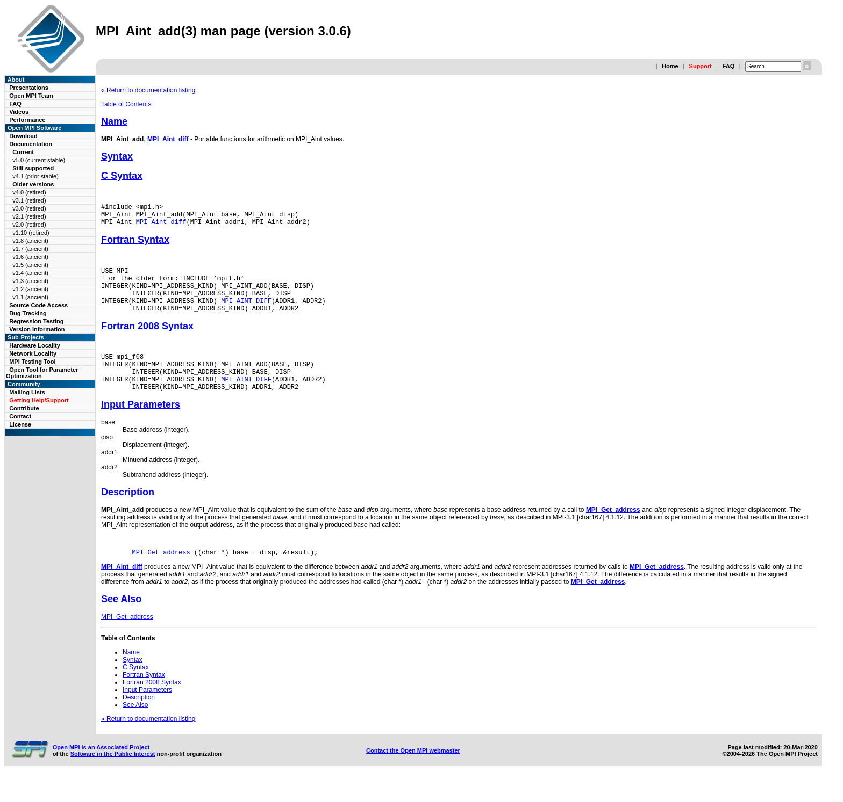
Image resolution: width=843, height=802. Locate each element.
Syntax (117, 156)
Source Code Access (38, 305)
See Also (121, 623)
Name (114, 121)
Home (670, 66)
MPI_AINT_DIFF (246, 313)
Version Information (37, 329)
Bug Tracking (28, 313)
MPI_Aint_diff (168, 139)
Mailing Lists (27, 392)
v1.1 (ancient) (30, 297)
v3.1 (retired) (29, 200)
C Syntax (121, 175)
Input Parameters (140, 427)
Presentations (28, 87)
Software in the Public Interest (112, 778)
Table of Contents (126, 104)
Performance (27, 120)
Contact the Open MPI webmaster (413, 774)
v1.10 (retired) (30, 232)
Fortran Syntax (135, 244)
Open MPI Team (31, 95)
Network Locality (32, 353)
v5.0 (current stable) (38, 160)
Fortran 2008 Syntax (147, 340)
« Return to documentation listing (148, 90)
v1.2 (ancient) (30, 289)
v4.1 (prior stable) (35, 176)
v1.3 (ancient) (30, 281)
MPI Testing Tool (32, 361)
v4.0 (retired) (29, 192)
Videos (18, 112)
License (20, 424)
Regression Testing (36, 321)
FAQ (729, 66)
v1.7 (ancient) (30, 248)
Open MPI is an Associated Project (101, 771)
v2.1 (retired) (29, 216)
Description (127, 514)
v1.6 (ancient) (30, 257)
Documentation (30, 144)
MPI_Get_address (613, 532)
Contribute (24, 408)
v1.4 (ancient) (30, 273)
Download (23, 136)
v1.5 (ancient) (30, 265)
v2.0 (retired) (29, 224)
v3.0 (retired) (29, 208)
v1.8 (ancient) (30, 240)
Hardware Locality (34, 345)
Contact (20, 416)
